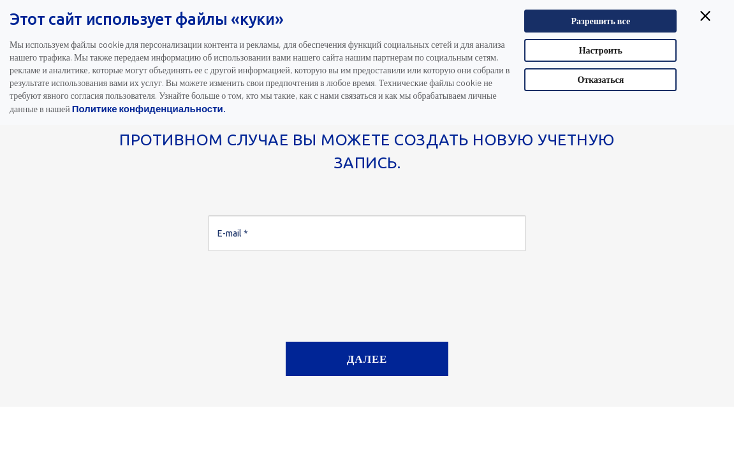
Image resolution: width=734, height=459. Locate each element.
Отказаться (600, 79)
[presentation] (305, 291)
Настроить (600, 50)
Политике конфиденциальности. (149, 108)
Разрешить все (601, 20)
